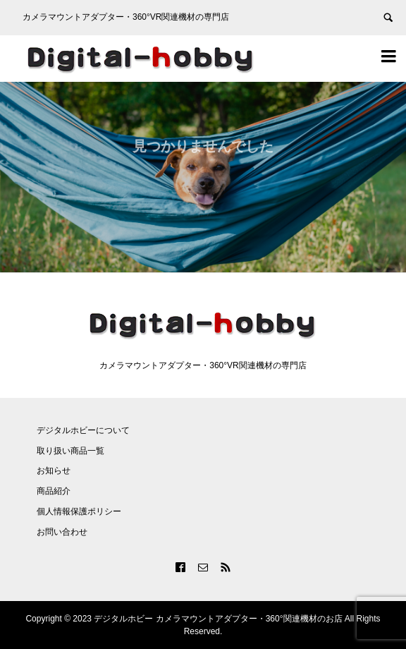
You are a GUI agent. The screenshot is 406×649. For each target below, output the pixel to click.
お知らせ (53, 470)
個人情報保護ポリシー (79, 511)
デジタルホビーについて (83, 430)
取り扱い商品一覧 (70, 451)
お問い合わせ (62, 532)
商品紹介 (53, 491)
